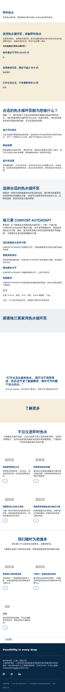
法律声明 (6, 684)
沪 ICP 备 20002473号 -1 (19, 684)
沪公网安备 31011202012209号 (39, 684)
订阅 (53, 684)
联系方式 (6, 688)
